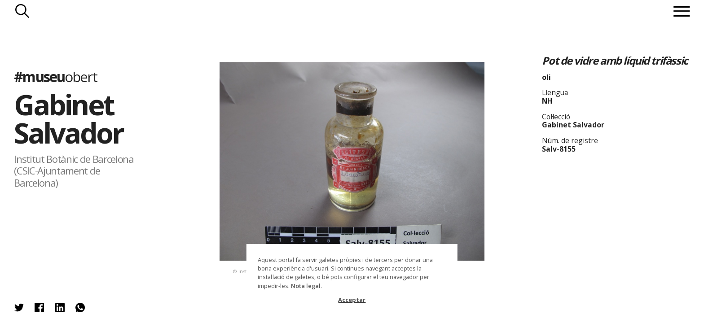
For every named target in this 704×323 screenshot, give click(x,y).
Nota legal (306, 286)
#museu (55, 76)
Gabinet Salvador (68, 118)
